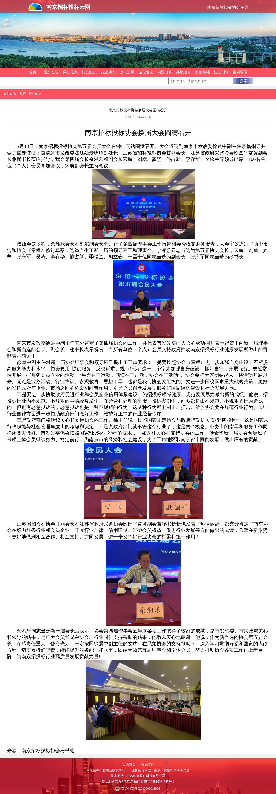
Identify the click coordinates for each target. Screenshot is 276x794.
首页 (32, 72)
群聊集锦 (202, 72)
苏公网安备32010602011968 (140, 788)
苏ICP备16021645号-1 (159, 781)
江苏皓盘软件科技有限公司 (146, 776)
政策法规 (127, 72)
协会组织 (89, 72)
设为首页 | (130, 764)
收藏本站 (147, 764)
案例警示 (240, 72)
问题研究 (164, 72)
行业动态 (108, 72)
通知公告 (51, 72)
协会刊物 (221, 72)
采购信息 (70, 72)
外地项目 (183, 72)
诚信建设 (145, 72)
